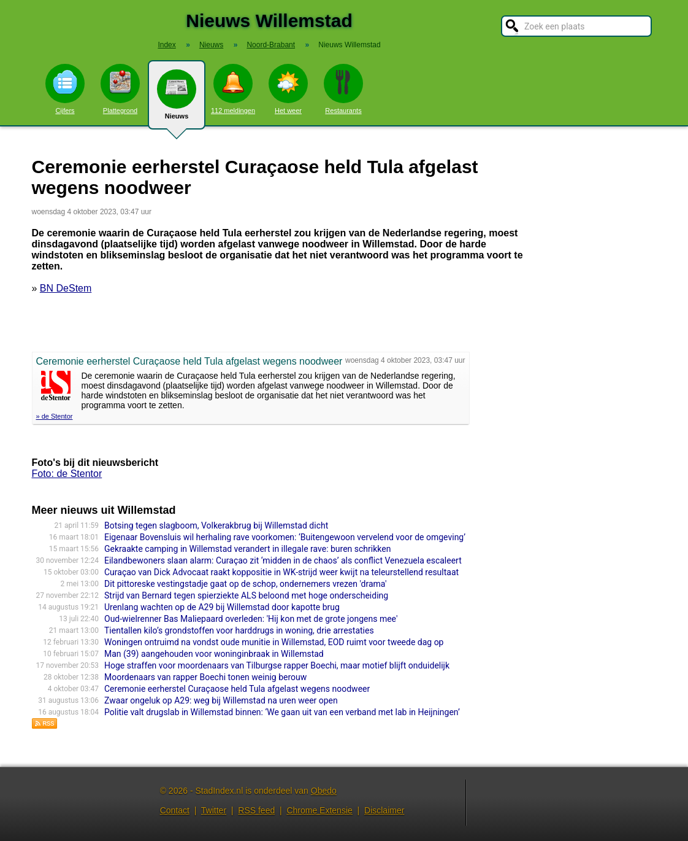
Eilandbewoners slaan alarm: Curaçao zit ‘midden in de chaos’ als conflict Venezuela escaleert (283, 560)
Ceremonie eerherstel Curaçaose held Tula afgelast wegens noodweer (237, 689)
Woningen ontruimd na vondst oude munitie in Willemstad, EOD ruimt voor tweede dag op (273, 642)
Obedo (324, 791)
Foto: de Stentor (67, 473)
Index (166, 45)
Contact (174, 810)
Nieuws (176, 99)
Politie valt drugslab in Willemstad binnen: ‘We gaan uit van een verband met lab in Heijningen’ (282, 712)
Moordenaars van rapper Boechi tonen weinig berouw (205, 677)
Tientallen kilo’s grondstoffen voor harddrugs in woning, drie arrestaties (239, 630)
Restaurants (343, 89)
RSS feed (256, 810)
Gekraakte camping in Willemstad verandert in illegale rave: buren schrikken (247, 549)
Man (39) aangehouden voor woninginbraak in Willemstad (214, 654)
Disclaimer (384, 810)
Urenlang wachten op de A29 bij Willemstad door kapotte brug (222, 607)
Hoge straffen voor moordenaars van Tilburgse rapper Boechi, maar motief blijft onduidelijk (276, 665)
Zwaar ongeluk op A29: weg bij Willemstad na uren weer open (221, 700)
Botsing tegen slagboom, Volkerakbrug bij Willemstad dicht (216, 525)
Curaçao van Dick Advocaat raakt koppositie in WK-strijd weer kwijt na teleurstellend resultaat (281, 572)
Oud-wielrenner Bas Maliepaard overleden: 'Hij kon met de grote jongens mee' (250, 619)
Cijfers (65, 89)
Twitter (213, 810)
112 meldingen (233, 89)
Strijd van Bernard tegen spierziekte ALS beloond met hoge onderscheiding (246, 595)
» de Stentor (54, 416)
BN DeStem (65, 288)
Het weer (288, 89)
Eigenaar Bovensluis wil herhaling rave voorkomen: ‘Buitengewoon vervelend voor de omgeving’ (284, 537)
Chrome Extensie (319, 810)
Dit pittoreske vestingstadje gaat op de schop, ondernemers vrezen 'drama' (245, 584)
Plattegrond (120, 89)
